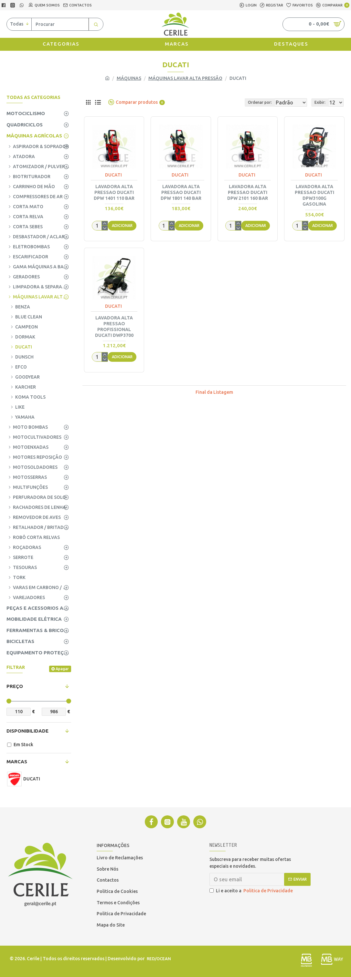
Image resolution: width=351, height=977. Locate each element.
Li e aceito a (251, 890)
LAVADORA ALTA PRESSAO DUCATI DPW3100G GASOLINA (314, 195)
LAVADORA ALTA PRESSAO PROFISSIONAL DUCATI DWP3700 (114, 326)
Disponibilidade (27, 731)
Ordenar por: (239, 102)
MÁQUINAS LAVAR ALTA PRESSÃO (185, 78)
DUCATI (113, 174)
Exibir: (321, 102)
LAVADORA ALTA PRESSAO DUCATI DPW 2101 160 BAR (247, 192)
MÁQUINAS (129, 78)
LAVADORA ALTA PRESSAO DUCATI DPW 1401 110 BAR (114, 192)
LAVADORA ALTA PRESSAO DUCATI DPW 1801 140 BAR (181, 192)
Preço (14, 686)
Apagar (62, 669)
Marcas (16, 761)
